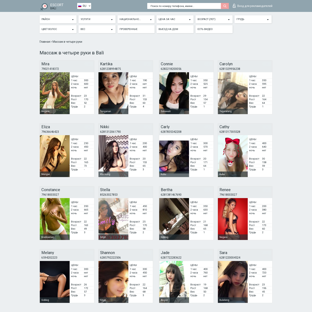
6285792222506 (110, 257)
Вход (252, 6)
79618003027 (50, 194)
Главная (45, 41)
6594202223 (49, 257)
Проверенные (128, 29)
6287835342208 (171, 132)
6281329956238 (229, 69)
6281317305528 (229, 132)
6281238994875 (110, 69)
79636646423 (50, 132)
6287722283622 (171, 257)
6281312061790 (110, 132)
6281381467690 (171, 194)
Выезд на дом (168, 29)
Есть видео (205, 29)
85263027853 (109, 194)
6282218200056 (171, 69)
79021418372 (50, 69)
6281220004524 (229, 257)
